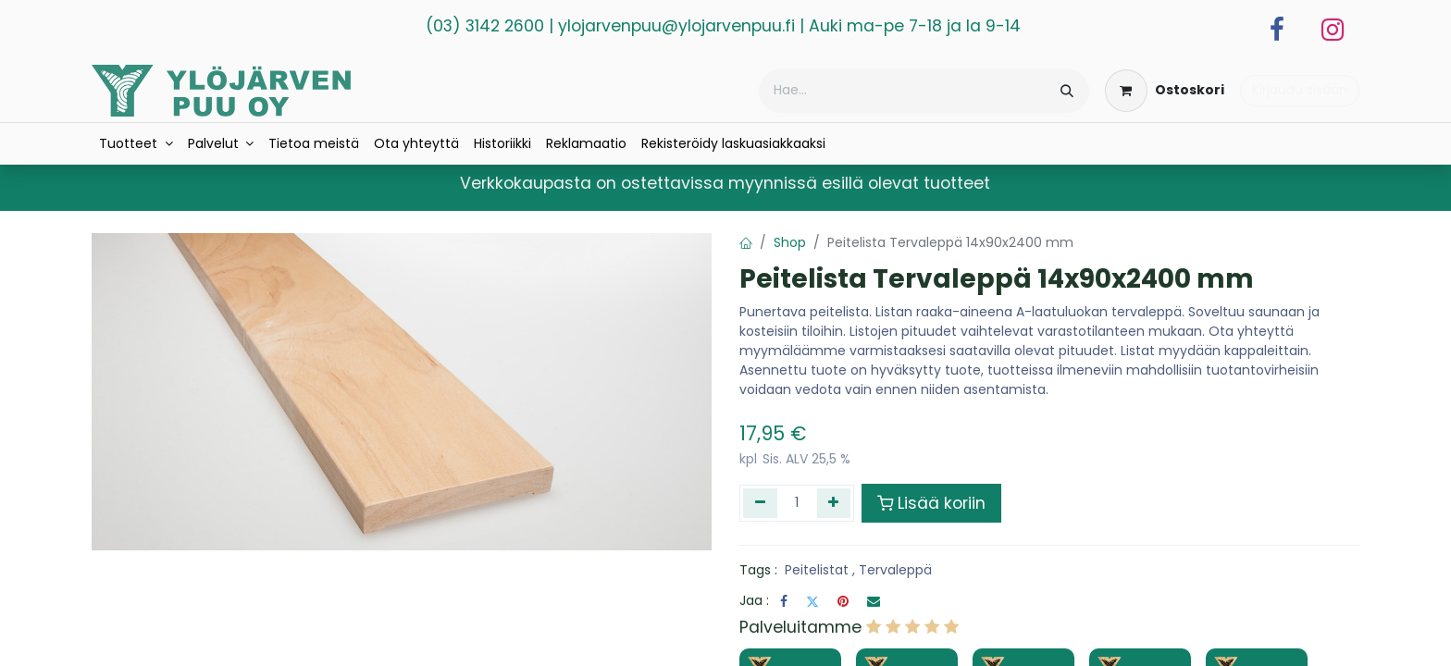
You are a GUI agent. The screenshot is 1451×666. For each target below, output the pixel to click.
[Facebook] (1277, 30)
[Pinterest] (843, 601)
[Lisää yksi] (834, 503)
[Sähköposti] (873, 601)
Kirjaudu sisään (1299, 89)
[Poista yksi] (760, 503)
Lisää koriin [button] (931, 503)
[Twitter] (812, 601)
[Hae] (1067, 90)
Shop (790, 242)
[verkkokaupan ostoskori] (1164, 90)
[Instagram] (1332, 30)
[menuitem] (136, 144)
